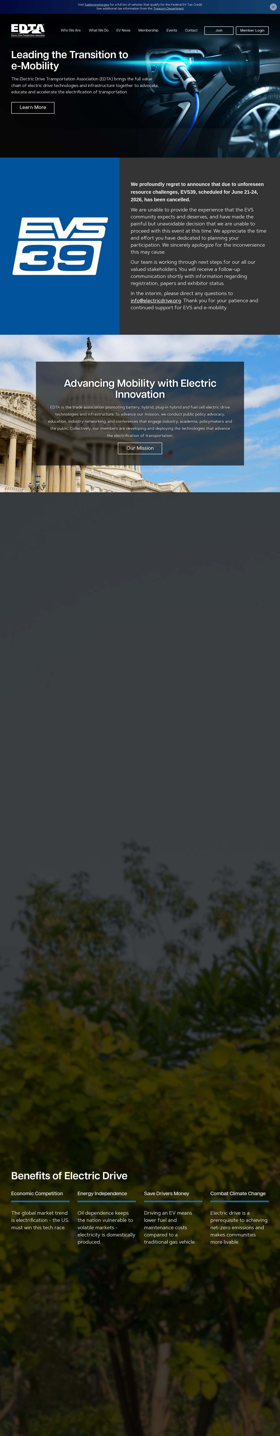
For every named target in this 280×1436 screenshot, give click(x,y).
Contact (191, 30)
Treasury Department (168, 8)
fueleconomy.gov (97, 4)
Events (172, 30)
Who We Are (71, 30)
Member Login (252, 30)
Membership (148, 30)
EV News (123, 30)
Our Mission (140, 448)
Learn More (33, 107)
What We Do (98, 30)
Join (218, 30)
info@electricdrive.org (156, 301)
